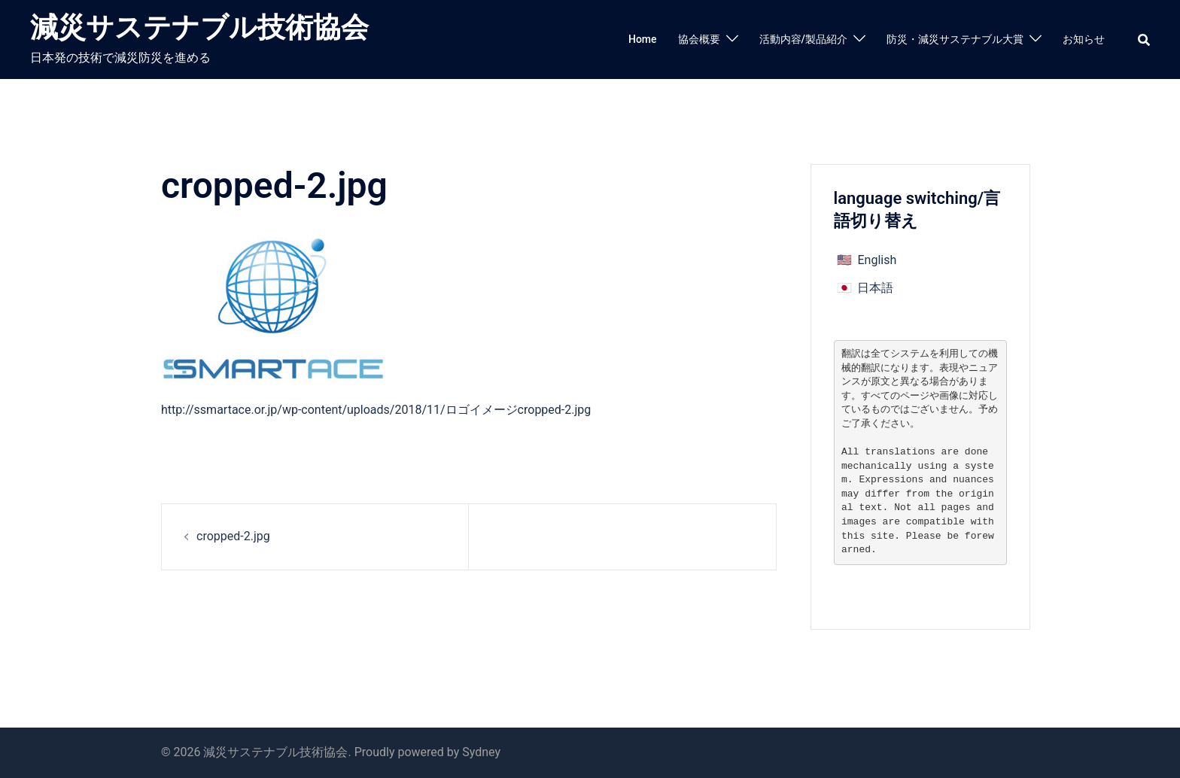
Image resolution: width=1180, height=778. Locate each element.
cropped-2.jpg (233, 536)
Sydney (481, 752)
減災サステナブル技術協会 (199, 27)
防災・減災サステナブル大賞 (955, 39)
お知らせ (1084, 39)
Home (642, 39)
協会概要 (699, 39)
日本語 (875, 288)
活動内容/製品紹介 (803, 39)
